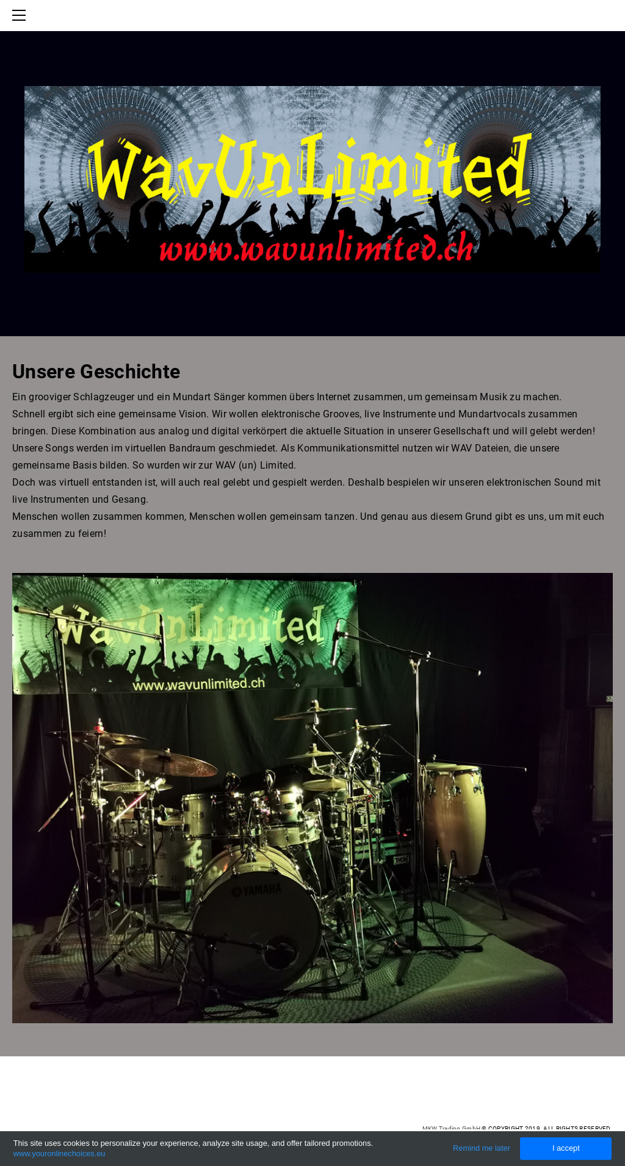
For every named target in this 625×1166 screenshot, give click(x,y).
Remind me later (481, 1148)
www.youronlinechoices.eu (59, 1153)
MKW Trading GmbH (451, 1128)
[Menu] (21, 15)
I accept (566, 1148)
